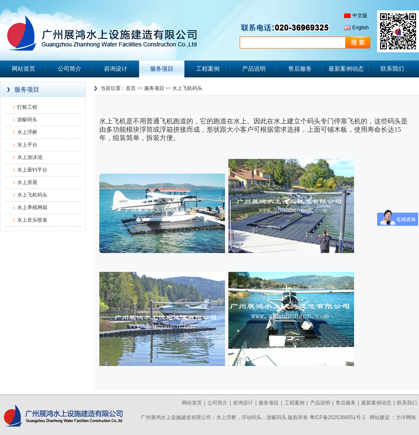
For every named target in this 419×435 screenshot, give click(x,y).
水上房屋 (27, 182)
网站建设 (380, 417)
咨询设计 (115, 69)
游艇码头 (27, 120)
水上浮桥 (27, 132)
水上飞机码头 (32, 195)
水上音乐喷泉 (32, 220)
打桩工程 (27, 107)
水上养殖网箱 (32, 207)
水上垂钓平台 (32, 170)
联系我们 (392, 69)
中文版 (359, 15)
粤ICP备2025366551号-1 (337, 417)
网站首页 (23, 69)
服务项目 (161, 69)
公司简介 (69, 69)
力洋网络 (406, 417)
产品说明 (254, 69)
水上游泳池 (29, 157)
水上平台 (27, 145)
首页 (131, 88)
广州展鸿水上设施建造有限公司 (100, 30)
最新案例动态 (346, 69)
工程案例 (208, 69)
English (360, 28)
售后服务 (300, 69)
